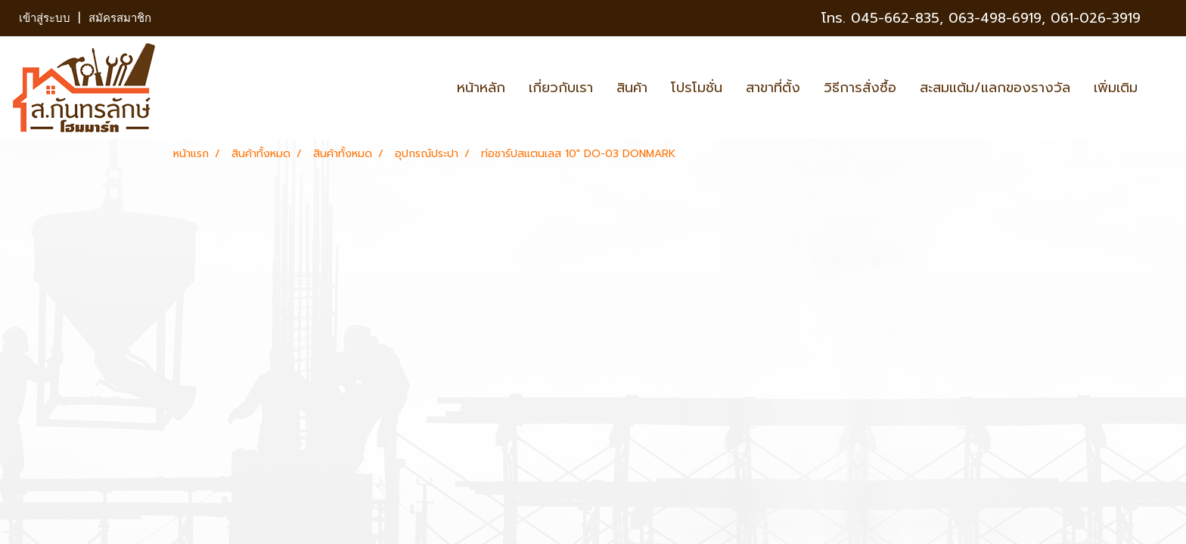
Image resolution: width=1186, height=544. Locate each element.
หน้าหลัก (481, 87)
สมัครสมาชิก (119, 18)
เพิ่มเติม (1116, 87)
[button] (1163, 88)
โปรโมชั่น (696, 87)
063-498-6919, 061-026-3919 (1044, 18)
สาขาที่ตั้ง (773, 87)
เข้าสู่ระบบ (44, 18)
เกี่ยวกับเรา (561, 87)
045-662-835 (895, 18)
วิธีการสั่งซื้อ (860, 87)
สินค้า (631, 87)
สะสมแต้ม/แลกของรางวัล (995, 87)
